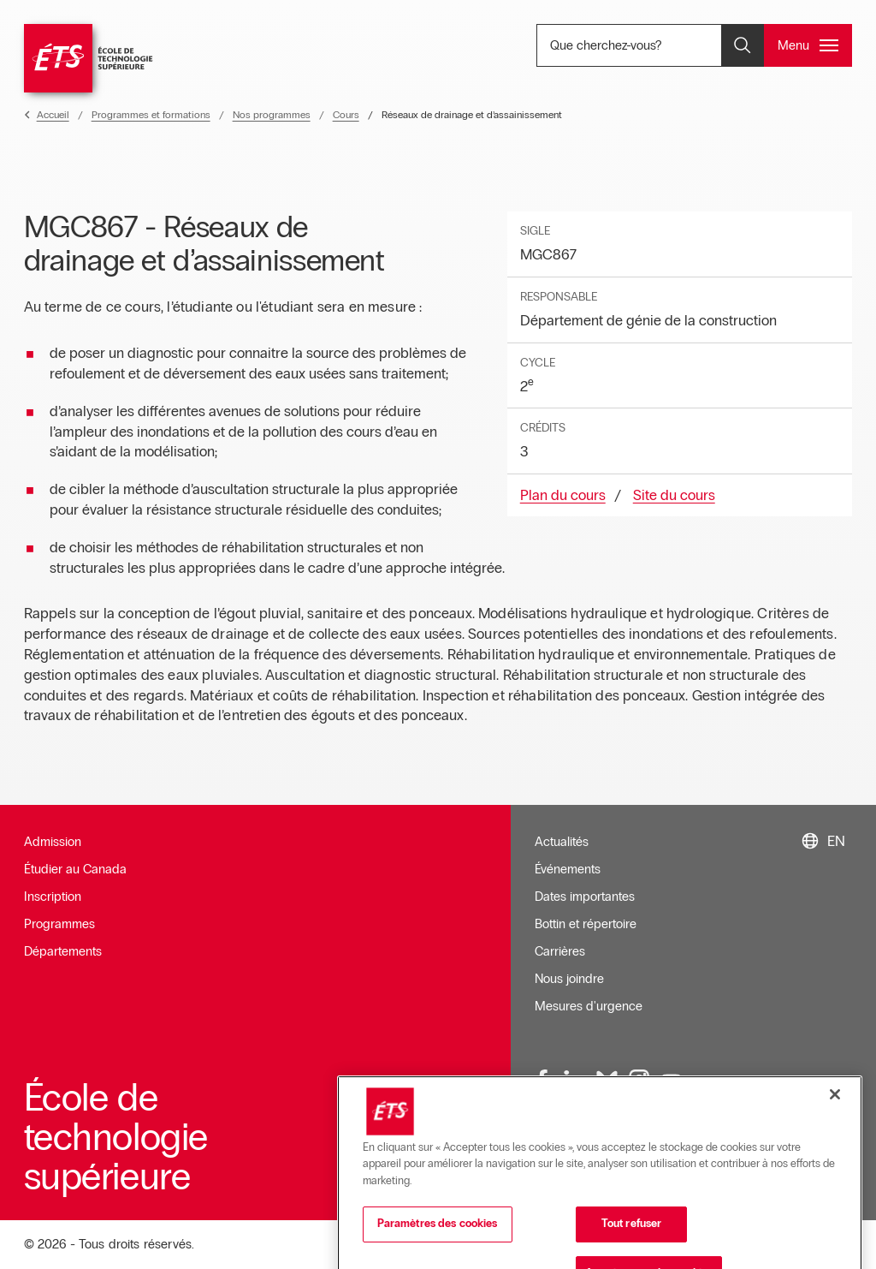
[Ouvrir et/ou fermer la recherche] (742, 45)
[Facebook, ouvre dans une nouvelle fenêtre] (543, 1080)
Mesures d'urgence (588, 1006)
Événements (568, 869)
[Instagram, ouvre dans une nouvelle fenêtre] (639, 1080)
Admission (52, 841)
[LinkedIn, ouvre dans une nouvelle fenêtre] (575, 1080)
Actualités (562, 841)
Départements (63, 951)
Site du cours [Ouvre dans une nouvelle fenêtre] (674, 495)
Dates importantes (585, 896)
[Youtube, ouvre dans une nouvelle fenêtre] (671, 1080)
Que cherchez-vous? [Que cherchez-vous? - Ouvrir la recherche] (658, 45)
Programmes (59, 924)
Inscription (52, 896)
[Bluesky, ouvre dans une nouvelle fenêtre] (607, 1080)
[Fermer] (835, 1173)
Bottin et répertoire (585, 924)
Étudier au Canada (75, 869)
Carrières (560, 951)
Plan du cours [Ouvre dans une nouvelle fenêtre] (563, 495)
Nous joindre (569, 978)
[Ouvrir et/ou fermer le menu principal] (808, 45)
